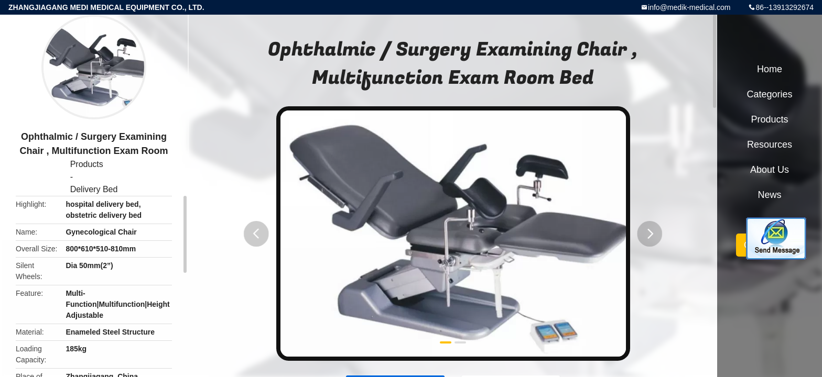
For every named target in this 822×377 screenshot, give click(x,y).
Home (769, 69)
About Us (769, 169)
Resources (769, 144)
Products (86, 164)
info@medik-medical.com (689, 7)
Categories (769, 94)
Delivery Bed (94, 189)
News (769, 195)
